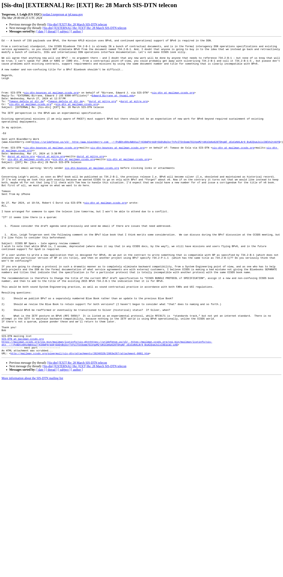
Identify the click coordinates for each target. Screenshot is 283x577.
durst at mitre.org (102, 114)
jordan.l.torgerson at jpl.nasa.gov (62, 14)
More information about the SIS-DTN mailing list (32, 441)
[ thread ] (51, 31)
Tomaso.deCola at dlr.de (26, 114)
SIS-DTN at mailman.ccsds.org (23, 399)
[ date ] (40, 31)
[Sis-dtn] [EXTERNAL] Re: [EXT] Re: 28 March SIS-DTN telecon (84, 28)
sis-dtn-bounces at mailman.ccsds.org (51, 103)
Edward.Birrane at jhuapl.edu (113, 107)
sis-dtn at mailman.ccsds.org (173, 103)
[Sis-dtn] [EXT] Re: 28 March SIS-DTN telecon (77, 24)
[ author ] (77, 31)
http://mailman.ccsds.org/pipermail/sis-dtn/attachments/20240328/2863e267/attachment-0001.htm (80, 416)
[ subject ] (64, 31)
